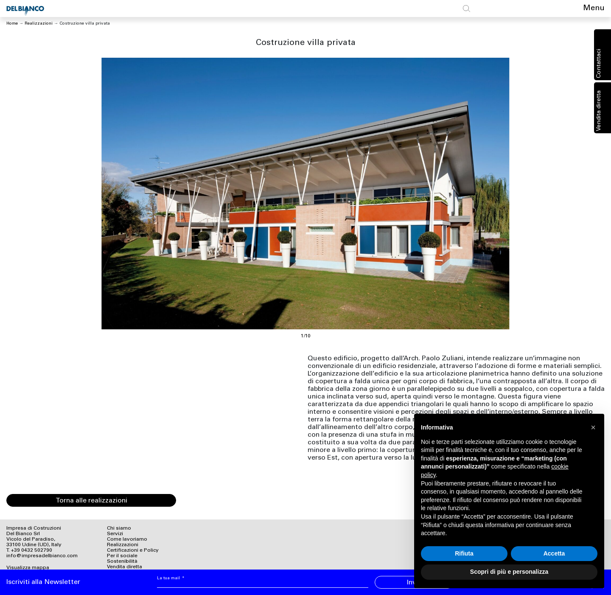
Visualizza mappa (27, 567)
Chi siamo (119, 528)
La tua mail (171, 578)
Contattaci (599, 63)
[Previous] (156, 193)
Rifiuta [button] (464, 553)
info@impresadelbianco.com (42, 556)
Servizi (115, 533)
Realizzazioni (39, 24)
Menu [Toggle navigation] (594, 8)
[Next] (455, 193)
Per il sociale (122, 556)
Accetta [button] (554, 553)
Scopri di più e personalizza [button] (509, 571)
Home (12, 24)
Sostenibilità (122, 561)
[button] (593, 427)
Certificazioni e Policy (133, 550)
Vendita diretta (599, 110)
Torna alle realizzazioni (91, 500)
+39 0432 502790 (31, 550)
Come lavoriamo (127, 539)
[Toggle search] (466, 8)
